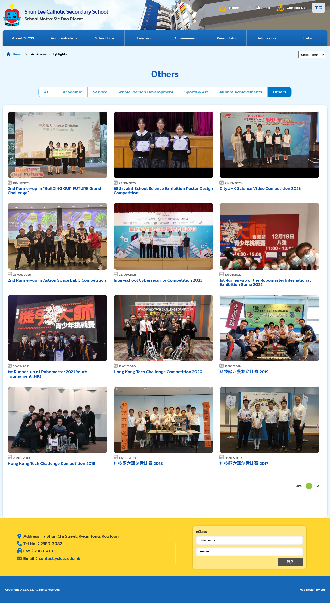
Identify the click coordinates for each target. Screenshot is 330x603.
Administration (64, 38)
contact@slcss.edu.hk (59, 558)
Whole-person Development (145, 92)
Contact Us (296, 7)
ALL (48, 92)
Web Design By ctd (312, 589)
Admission (267, 38)
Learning (144, 38)
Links (307, 38)
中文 (318, 7)
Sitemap (263, 7)
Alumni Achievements (240, 92)
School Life (104, 38)
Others (279, 92)
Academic (72, 92)
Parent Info (226, 38)
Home (234, 7)
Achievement (185, 38)
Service (100, 92)
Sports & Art (196, 92)
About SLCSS (23, 38)
